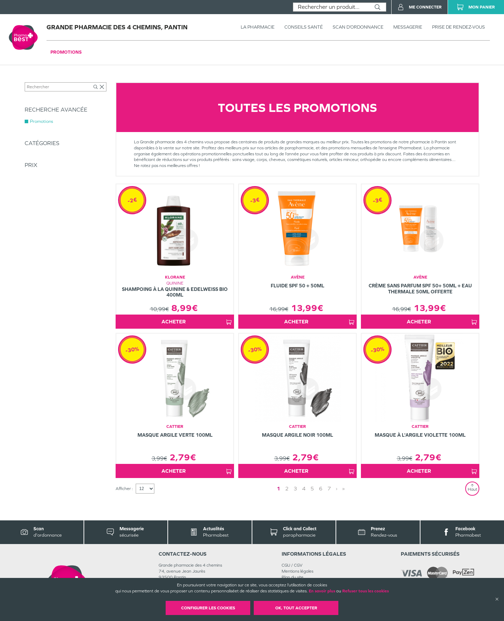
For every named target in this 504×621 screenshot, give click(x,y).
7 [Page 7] (329, 488)
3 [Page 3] (295, 488)
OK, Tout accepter (296, 607)
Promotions (66, 52)
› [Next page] (336, 488)
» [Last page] (343, 488)
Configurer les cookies (208, 607)
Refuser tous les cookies (365, 591)
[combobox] (331, 7)
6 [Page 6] (320, 488)
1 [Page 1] (278, 488)
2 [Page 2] (287, 488)
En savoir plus (322, 591)
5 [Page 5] (312, 488)
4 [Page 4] (304, 488)
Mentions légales (297, 571)
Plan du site (292, 577)
